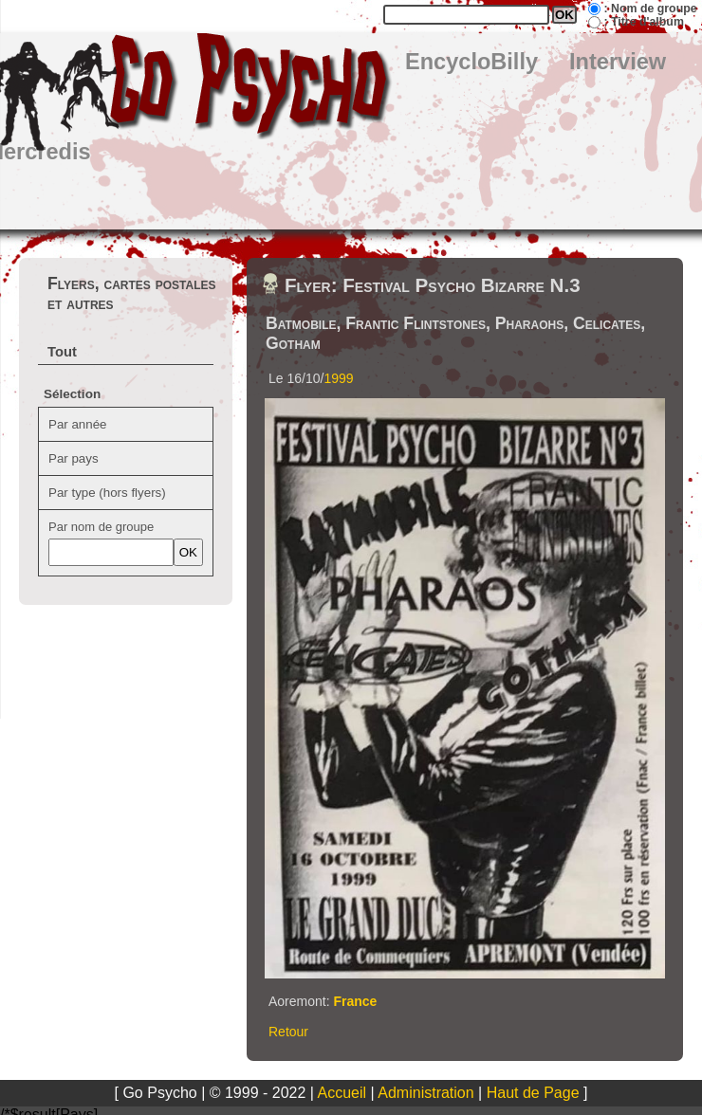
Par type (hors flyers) (107, 492)
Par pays (73, 458)
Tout (62, 351)
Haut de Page (533, 1093)
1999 (338, 378)
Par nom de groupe (101, 527)
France (355, 1001)
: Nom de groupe (649, 8)
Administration (425, 1093)
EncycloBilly (471, 61)
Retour (288, 1031)
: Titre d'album (643, 21)
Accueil (342, 1093)
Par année (77, 424)
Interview (617, 61)
